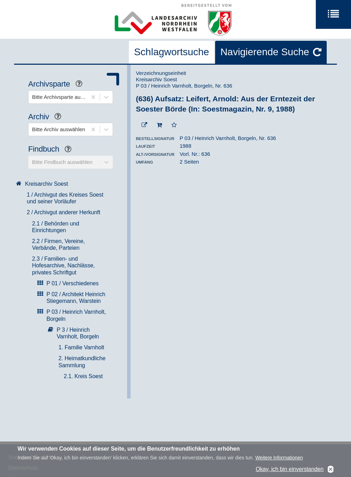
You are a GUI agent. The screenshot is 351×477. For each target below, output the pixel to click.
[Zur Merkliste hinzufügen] (174, 125)
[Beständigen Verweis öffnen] (144, 125)
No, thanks (330, 470)
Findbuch (52, 149)
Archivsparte (58, 84)
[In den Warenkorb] (159, 125)
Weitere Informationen (279, 459)
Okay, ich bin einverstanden (290, 470)
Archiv (47, 117)
